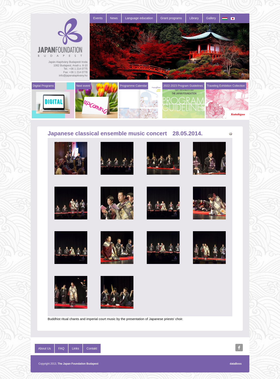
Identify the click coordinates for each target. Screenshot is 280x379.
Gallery (211, 18)
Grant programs (171, 18)
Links (75, 348)
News (114, 18)
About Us (44, 348)
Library (194, 18)
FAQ (61, 348)
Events (98, 18)
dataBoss (236, 363)
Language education (139, 18)
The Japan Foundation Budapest (78, 363)
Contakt (92, 348)
